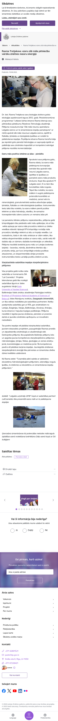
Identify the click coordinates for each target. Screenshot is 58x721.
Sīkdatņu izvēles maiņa (12, 637)
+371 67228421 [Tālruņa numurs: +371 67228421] (11, 663)
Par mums (7, 611)
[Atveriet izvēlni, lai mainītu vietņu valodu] (13, 716)
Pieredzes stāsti (21, 457)
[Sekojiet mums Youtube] (15, 690)
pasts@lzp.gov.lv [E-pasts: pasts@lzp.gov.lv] (12, 655)
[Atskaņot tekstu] (12, 59)
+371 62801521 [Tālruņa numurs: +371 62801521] (12, 651)
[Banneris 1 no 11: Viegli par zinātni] (29, 500)
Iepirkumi (7, 603)
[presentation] (21, 542)
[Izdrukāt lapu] (29, 469)
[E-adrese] (7, 668)
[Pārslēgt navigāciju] (29, 715)
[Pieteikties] (30, 580)
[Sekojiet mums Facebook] (4, 691)
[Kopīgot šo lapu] (29, 474)
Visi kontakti (15, 675)
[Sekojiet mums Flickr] (26, 690)
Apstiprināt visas (42, 23)
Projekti (6, 607)
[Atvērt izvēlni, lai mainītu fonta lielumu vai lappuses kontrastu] (45, 716)
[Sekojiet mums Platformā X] (9, 691)
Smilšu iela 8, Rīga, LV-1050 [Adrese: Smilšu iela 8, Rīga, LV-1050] (16, 659)
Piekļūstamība (9, 629)
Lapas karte (8, 633)
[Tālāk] (53, 500)
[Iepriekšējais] (4, 500)
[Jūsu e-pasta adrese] (29, 572)
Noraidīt (14, 23)
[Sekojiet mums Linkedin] (20, 691)
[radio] (14, 530)
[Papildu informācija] (14, 668)
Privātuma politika (10, 625)
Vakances (7, 599)
